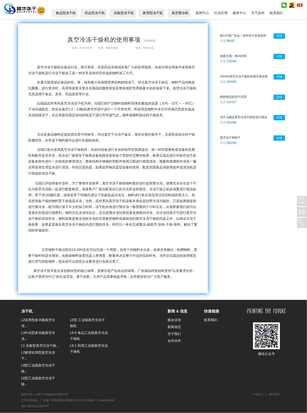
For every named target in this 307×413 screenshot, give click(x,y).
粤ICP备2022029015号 (35, 406)
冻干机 (27, 311)
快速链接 (211, 311)
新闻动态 (174, 327)
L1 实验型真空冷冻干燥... (40, 346)
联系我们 (210, 320)
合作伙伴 (174, 341)
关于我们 (174, 334)
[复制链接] (150, 41)
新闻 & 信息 (177, 311)
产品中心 (258, 394)
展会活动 (174, 320)
